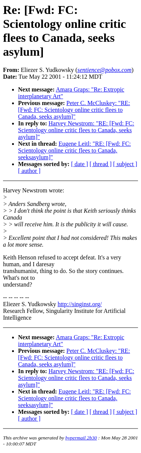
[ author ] (29, 171)
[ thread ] (100, 164)
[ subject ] (125, 164)
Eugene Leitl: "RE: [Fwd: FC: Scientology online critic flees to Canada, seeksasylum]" (74, 150)
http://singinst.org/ (80, 304)
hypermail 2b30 (81, 438)
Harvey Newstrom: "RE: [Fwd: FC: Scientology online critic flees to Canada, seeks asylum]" (76, 130)
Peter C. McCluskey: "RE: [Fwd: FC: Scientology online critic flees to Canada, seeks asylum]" (74, 110)
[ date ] (79, 164)
